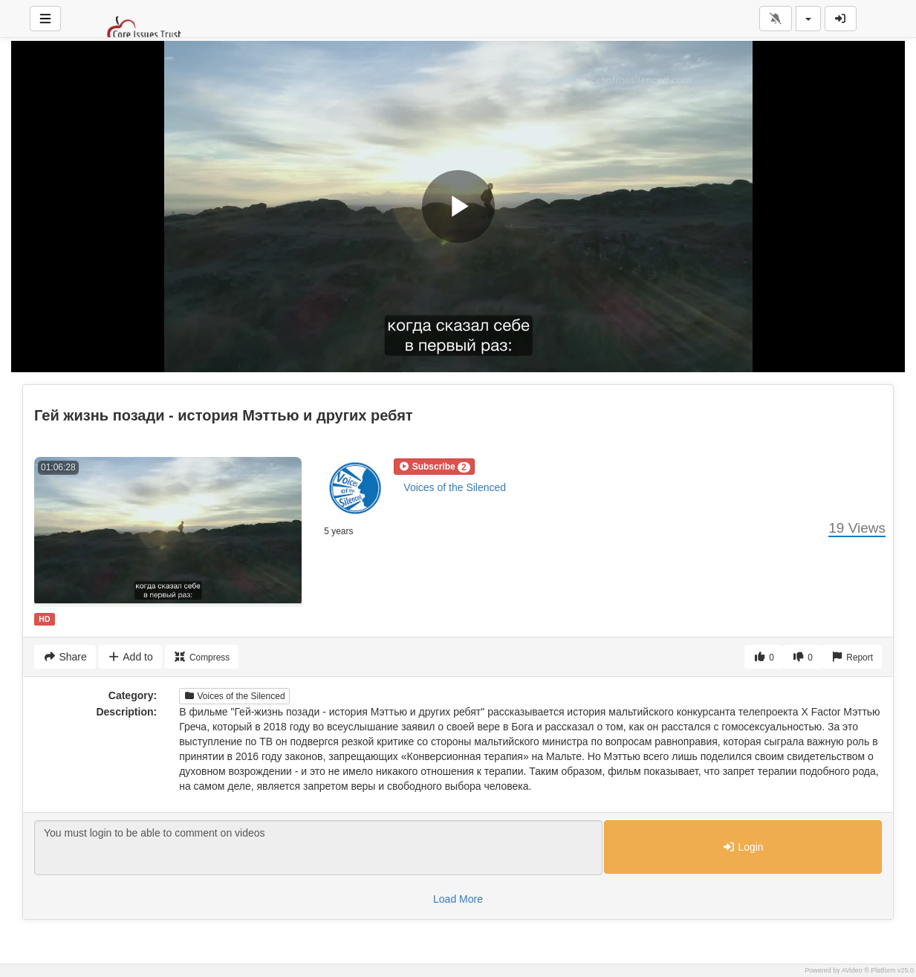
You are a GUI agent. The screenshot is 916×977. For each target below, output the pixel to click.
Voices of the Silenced (454, 487)
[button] (434, 466)
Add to (130, 657)
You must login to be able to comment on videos (318, 847)
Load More (458, 899)
